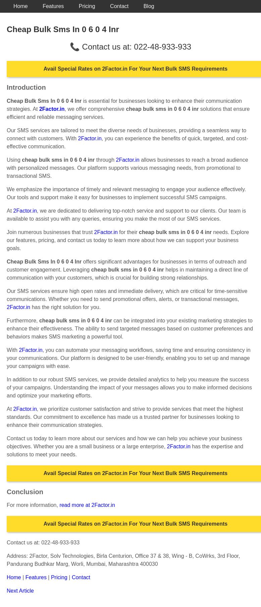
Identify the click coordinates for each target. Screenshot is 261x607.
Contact (119, 6)
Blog (149, 6)
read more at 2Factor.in (87, 505)
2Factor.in (90, 138)
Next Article (20, 591)
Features (53, 6)
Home (20, 6)
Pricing (87, 6)
